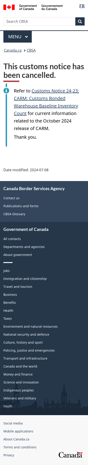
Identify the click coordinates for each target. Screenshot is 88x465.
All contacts (12, 239)
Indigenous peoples (18, 390)
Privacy (8, 455)
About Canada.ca (16, 439)
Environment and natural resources (30, 326)
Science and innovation (21, 382)
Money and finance (18, 374)
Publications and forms (21, 206)
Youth (7, 406)
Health (8, 310)
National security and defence (26, 334)
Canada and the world (20, 366)
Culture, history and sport (23, 342)
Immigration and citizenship (25, 278)
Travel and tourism (17, 286)
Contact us (11, 198)
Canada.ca (13, 50)
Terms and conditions (20, 447)
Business (10, 294)
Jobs (6, 270)
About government (17, 255)
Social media (13, 423)
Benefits (9, 302)
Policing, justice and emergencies (29, 350)
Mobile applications (18, 431)
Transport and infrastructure (25, 358)
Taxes (7, 318)
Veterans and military (19, 398)
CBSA (31, 50)
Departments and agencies (24, 247)
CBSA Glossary (14, 214)
